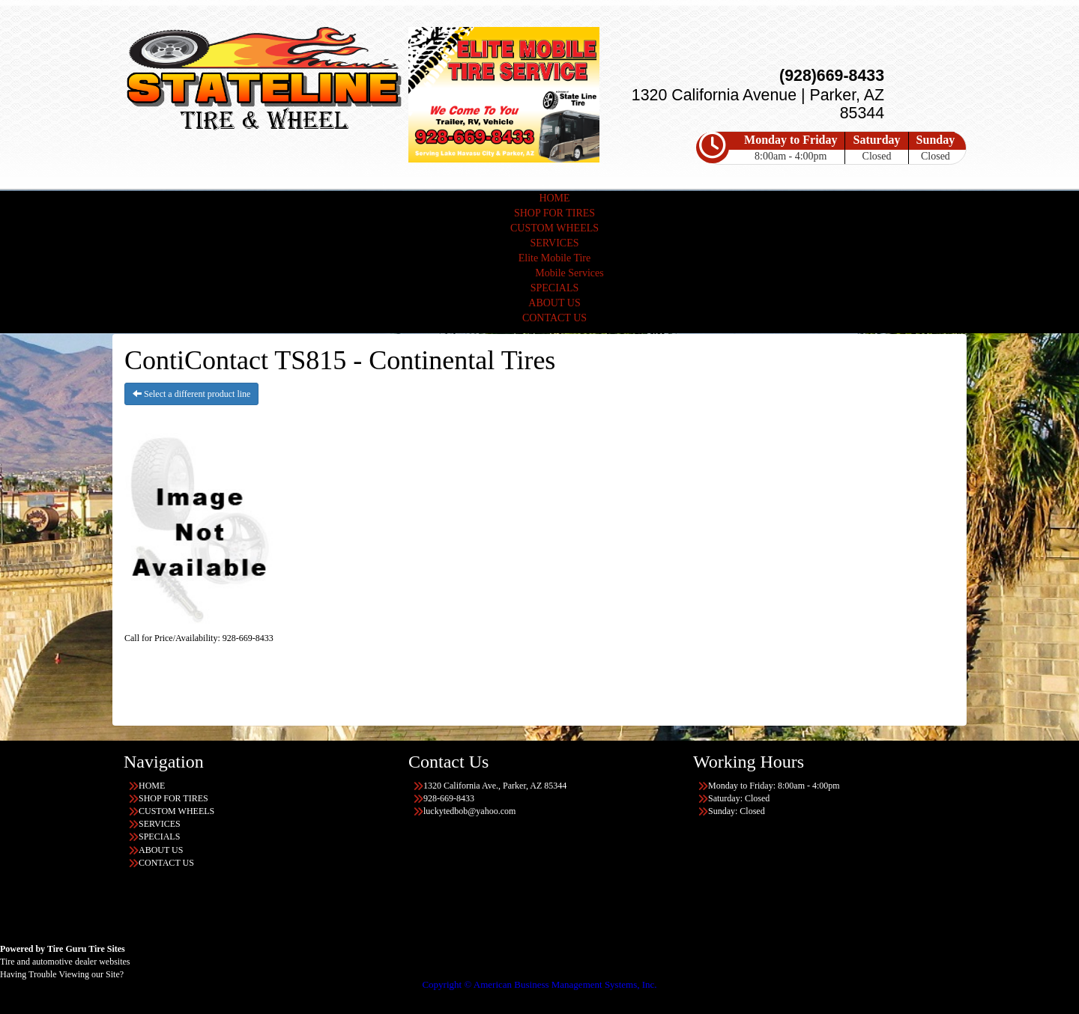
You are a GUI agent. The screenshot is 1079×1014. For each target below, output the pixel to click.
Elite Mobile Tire (554, 258)
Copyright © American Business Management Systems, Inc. (539, 984)
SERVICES (554, 243)
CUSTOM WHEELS (554, 228)
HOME (554, 198)
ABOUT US (554, 303)
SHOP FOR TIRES (554, 213)
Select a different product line (191, 394)
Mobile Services (569, 273)
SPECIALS (555, 288)
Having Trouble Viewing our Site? (62, 974)
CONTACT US (554, 318)
